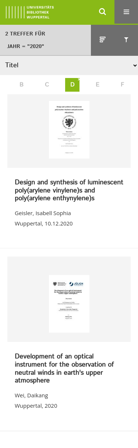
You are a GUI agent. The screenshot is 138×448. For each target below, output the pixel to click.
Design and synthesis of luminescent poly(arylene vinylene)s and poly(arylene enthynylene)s (69, 191)
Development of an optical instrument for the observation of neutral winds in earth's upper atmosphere (64, 369)
